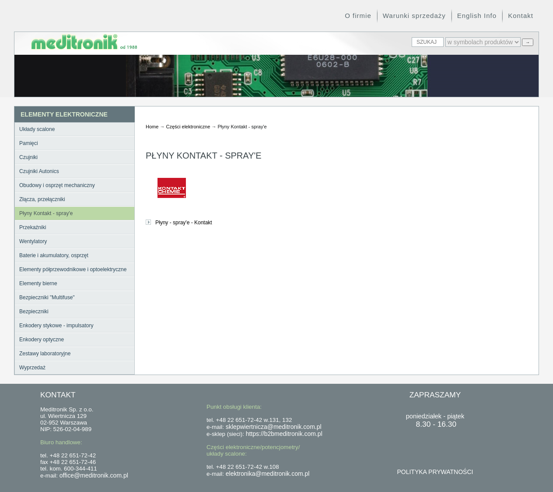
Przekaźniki (32, 227)
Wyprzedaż (32, 368)
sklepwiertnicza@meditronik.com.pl (274, 426)
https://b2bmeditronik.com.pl (284, 433)
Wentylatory (33, 241)
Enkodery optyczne (41, 339)
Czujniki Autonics (39, 171)
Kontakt (520, 15)
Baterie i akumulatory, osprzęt (53, 255)
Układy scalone (37, 129)
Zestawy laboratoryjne (44, 353)
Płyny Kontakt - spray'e (46, 213)
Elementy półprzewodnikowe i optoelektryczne (72, 269)
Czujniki (28, 157)
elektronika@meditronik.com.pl (268, 473)
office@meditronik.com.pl (94, 475)
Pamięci (28, 143)
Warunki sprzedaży (414, 15)
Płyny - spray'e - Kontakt (183, 222)
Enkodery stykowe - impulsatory (56, 325)
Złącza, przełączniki (42, 199)
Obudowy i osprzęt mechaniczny (57, 185)
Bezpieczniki (34, 311)
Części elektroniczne (188, 126)
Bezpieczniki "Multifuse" (47, 297)
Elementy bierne (38, 283)
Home (152, 126)
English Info (477, 15)
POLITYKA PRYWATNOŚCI (435, 471)
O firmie (358, 15)
